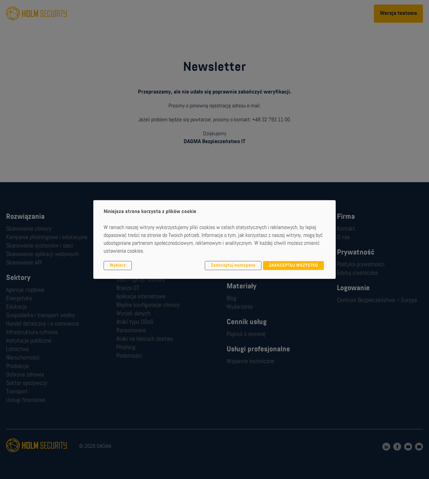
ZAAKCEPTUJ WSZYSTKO (293, 265)
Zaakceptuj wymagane (233, 265)
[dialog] (214, 239)
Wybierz (118, 265)
